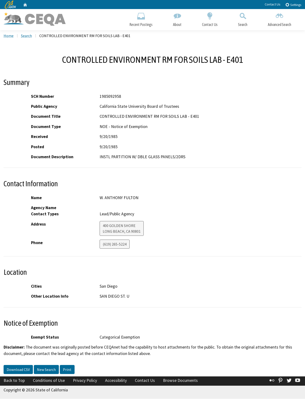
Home (9, 36)
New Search (46, 369)
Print (67, 369)
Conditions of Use (49, 380)
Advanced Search (279, 18)
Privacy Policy (85, 380)
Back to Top (14, 380)
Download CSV (18, 369)
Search (242, 18)
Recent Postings (141, 18)
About (177, 18)
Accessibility (116, 380)
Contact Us (272, 4)
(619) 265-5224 (115, 244)
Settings (293, 4)
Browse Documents (180, 380)
